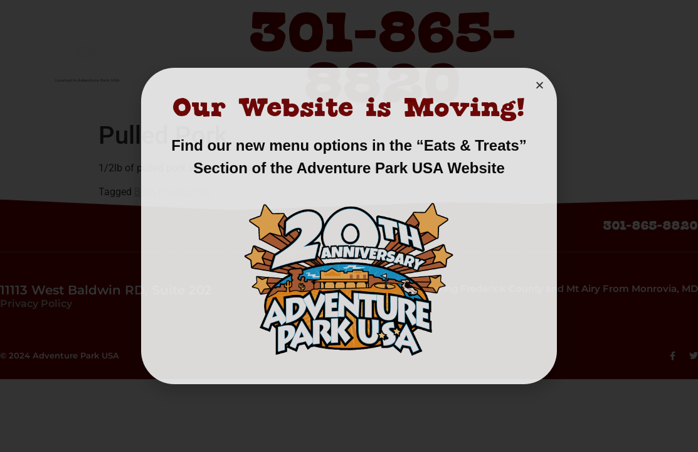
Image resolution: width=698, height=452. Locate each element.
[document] (349, 226)
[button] (539, 85)
